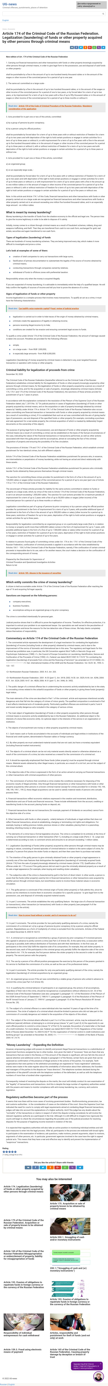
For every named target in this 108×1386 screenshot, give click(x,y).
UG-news (10, 4)
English (5, 20)
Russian (3, 1384)
